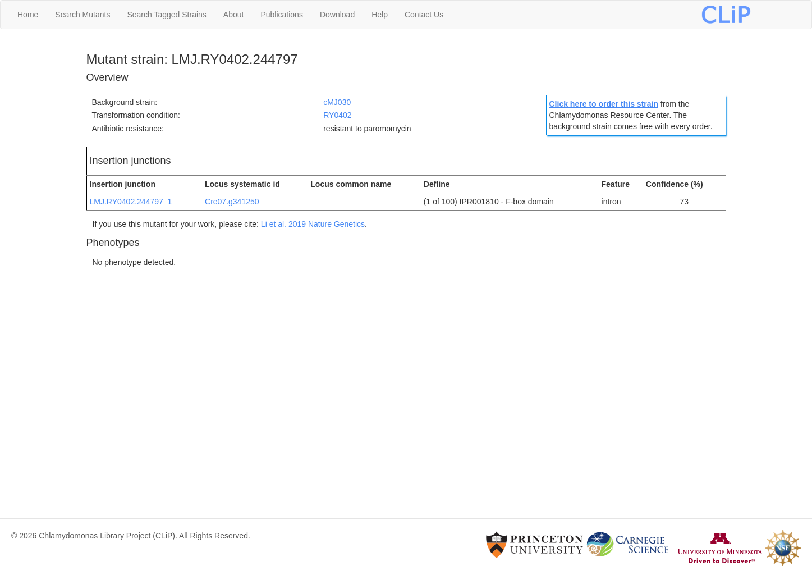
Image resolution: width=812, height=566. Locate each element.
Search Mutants (82, 14)
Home (27, 14)
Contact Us (424, 14)
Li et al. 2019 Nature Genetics (313, 224)
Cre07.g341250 (232, 201)
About (233, 14)
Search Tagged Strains (166, 14)
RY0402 (337, 115)
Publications (281, 14)
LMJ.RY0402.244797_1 (131, 201)
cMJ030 (337, 102)
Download (337, 14)
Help (379, 14)
